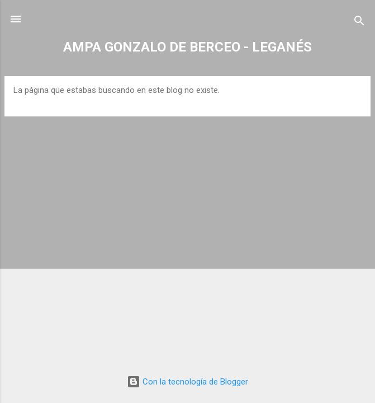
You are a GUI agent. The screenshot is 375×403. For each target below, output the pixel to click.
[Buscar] (359, 23)
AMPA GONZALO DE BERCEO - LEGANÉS (187, 47)
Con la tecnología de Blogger (187, 382)
